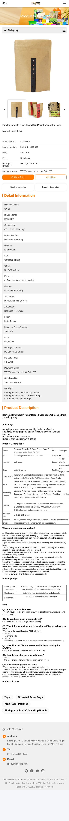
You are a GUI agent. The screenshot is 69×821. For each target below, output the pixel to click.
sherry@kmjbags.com (17, 766)
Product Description (51, 187)
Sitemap (22, 782)
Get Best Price (18, 177)
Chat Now (50, 177)
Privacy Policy (9, 782)
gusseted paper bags (30, 700)
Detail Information (18, 187)
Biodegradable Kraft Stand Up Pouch (25, 713)
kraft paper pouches (16, 706)
